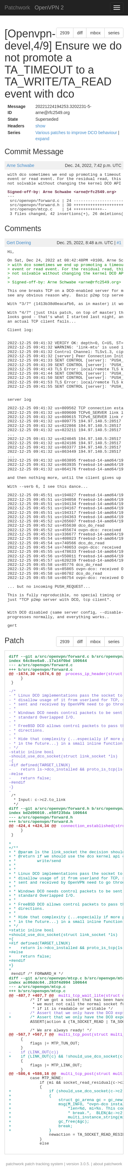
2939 (64, 32)
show (40, 125)
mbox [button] (95, 32)
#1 (118, 242)
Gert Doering (19, 242)
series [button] (114, 32)
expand (42, 138)
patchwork (15, 1164)
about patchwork (107, 1164)
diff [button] (80, 32)
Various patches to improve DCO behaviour (76, 132)
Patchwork (17, 8)
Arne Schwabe (20, 165)
